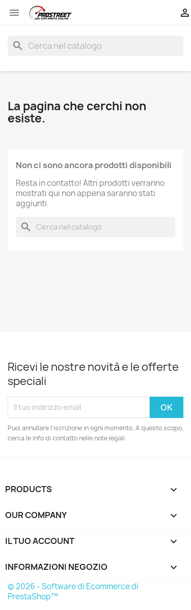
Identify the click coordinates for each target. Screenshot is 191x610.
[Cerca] (95, 46)
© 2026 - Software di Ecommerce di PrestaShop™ (73, 591)
